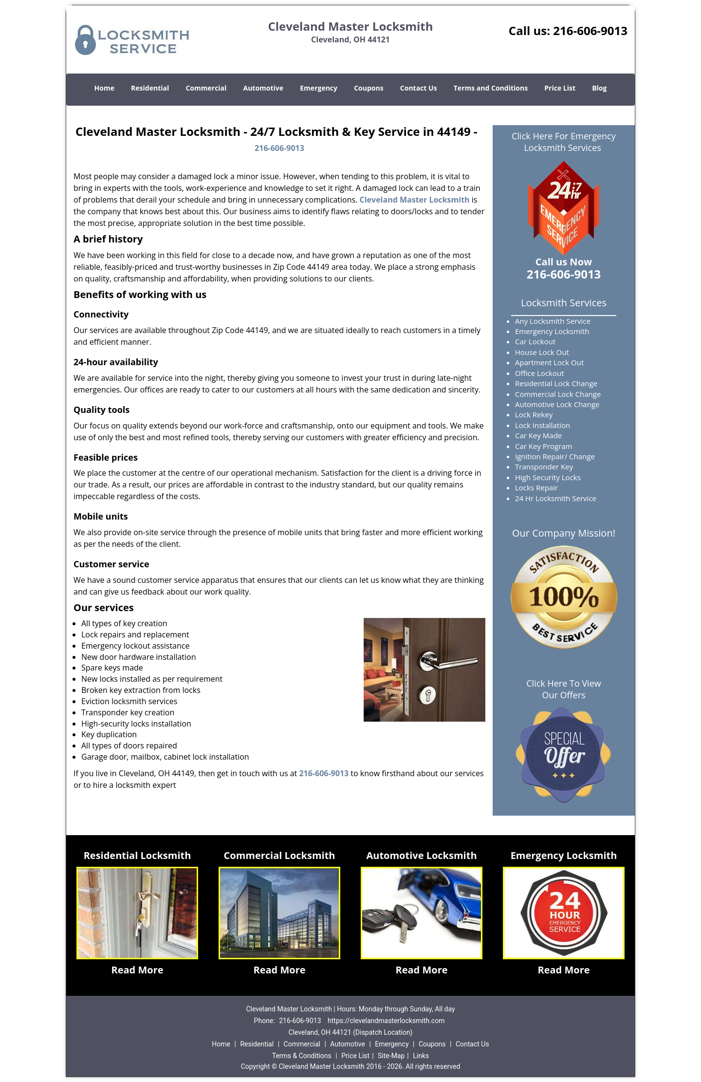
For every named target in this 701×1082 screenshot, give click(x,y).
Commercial (205, 88)
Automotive (263, 88)
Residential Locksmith (137, 855)
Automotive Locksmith (421, 855)
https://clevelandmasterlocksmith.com (386, 1021)
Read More (137, 969)
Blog (599, 88)
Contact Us (418, 88)
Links (421, 1056)
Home (104, 88)
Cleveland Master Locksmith (415, 199)
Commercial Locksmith (279, 855)
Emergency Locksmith (564, 855)
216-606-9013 (590, 30)
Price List (559, 88)
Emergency (318, 88)
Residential (150, 88)
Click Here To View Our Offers (563, 689)
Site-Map (391, 1056)
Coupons (368, 88)
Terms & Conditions (302, 1056)
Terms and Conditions (491, 88)
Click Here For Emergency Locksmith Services (564, 141)
